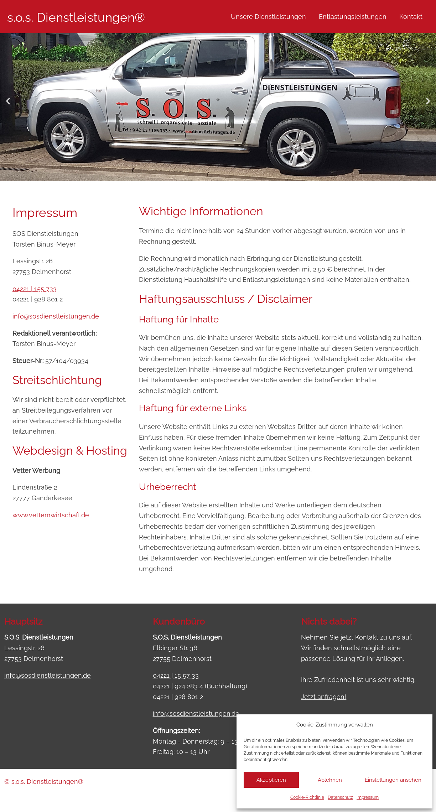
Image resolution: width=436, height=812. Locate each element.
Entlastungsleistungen (352, 16)
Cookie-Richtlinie (307, 797)
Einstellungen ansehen (393, 780)
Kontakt (410, 16)
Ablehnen (330, 780)
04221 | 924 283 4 (178, 686)
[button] (8, 101)
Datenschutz (340, 797)
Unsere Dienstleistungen (268, 16)
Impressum (368, 797)
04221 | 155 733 (34, 289)
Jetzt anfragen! (323, 696)
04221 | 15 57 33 (176, 675)
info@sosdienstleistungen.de (55, 316)
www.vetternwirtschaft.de (50, 515)
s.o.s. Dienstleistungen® (76, 17)
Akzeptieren (271, 780)
